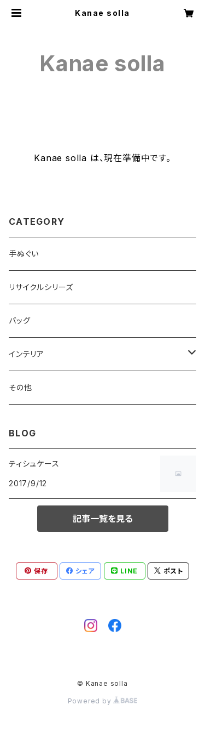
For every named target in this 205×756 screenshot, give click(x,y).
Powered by (103, 701)
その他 (20, 387)
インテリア (26, 354)
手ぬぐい (24, 253)
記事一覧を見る (103, 518)
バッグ (19, 320)
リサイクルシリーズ (41, 287)
